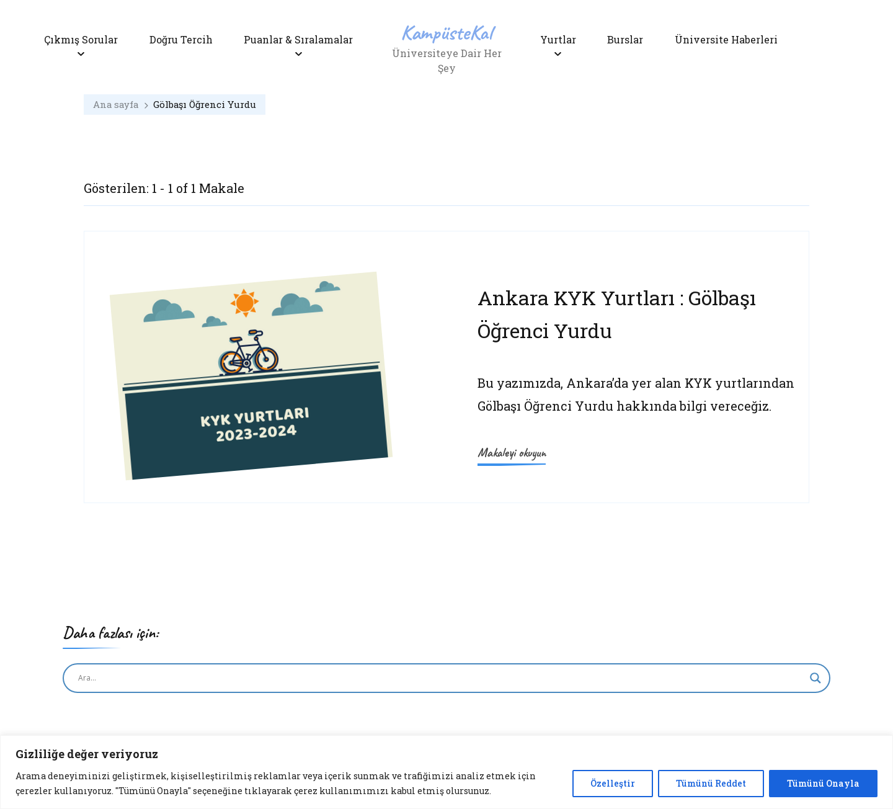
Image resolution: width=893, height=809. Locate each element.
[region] (446, 772)
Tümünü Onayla (823, 783)
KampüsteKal (446, 32)
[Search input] (441, 678)
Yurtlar (558, 39)
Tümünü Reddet (711, 783)
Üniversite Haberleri (726, 39)
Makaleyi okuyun (512, 452)
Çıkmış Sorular (81, 39)
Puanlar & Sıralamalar (298, 39)
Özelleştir (612, 783)
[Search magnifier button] (815, 678)
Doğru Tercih (181, 39)
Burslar (625, 39)
